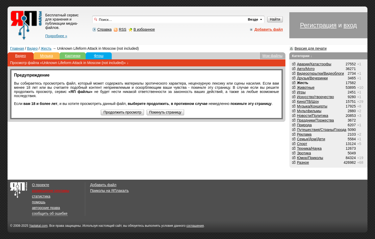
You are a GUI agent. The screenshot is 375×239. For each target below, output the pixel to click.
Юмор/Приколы (310, 158)
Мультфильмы (309, 111)
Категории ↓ (302, 56)
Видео (32, 48)
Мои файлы (272, 56)
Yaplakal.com (38, 226)
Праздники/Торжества (315, 120)
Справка (104, 29)
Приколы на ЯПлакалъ (109, 190)
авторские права (46, 208)
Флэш (98, 56)
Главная (17, 48)
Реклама (304, 134)
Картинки (72, 56)
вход (350, 25)
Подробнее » (56, 36)
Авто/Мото (306, 69)
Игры (301, 92)
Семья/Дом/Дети (311, 139)
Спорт (302, 144)
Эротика (304, 153)
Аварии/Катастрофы (314, 64)
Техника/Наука (309, 148)
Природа (304, 125)
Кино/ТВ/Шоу (308, 101)
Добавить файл (103, 185)
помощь (39, 202)
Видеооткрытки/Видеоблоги (320, 73)
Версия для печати (311, 48)
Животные (306, 87)
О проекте (40, 185)
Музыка (46, 56)
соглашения (195, 226)
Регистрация (318, 25)
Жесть (46, 48)
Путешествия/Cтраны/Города (321, 130)
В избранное (144, 29)
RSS (122, 29)
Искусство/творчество (315, 97)
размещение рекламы (50, 190)
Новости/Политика (312, 116)
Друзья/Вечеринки (312, 78)
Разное (303, 162)
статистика (41, 196)
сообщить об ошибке (49, 213)
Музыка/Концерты (312, 106)
